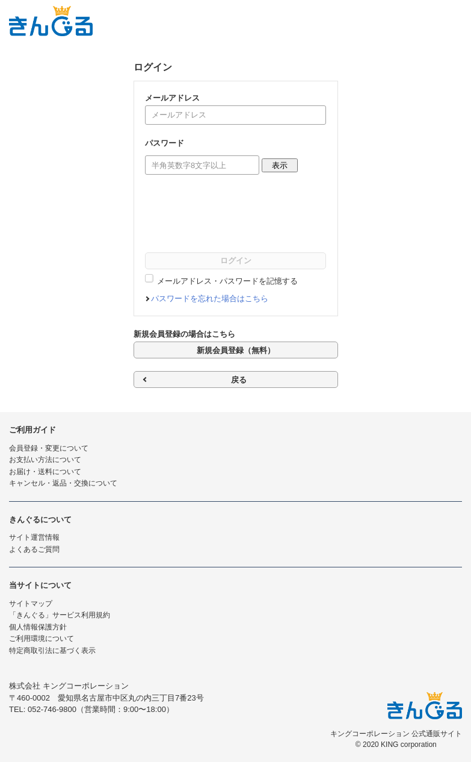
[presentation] (236, 216)
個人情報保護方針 (38, 627)
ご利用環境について (41, 638)
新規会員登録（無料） (236, 350)
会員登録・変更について (48, 448)
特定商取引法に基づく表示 (52, 650)
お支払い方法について (45, 459)
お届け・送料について (45, 471)
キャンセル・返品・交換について (63, 483)
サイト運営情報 (34, 537)
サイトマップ (30, 603)
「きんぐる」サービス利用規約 (59, 615)
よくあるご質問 (34, 549)
